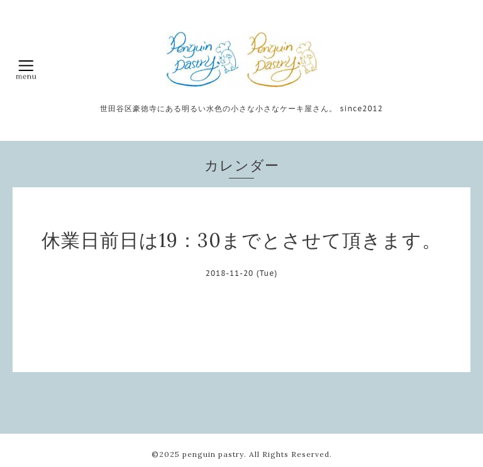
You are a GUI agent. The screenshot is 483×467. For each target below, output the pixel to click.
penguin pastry (213, 454)
